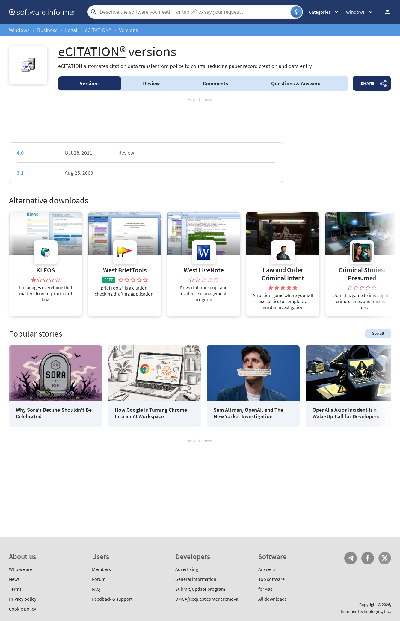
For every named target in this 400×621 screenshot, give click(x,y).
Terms (15, 589)
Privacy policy (22, 599)
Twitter (384, 558)
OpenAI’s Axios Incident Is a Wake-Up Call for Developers (346, 413)
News (14, 579)
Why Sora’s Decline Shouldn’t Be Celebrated (54, 413)
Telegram (350, 558)
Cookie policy (22, 609)
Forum (98, 579)
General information (195, 579)
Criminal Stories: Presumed (362, 274)
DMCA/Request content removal (207, 599)
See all (378, 333)
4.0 (20, 152)
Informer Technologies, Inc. (366, 611)
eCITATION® (98, 30)
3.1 (20, 172)
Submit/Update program (200, 589)
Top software (271, 579)
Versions (90, 83)
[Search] (194, 12)
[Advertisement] (200, 120)
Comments (215, 83)
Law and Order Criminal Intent (283, 274)
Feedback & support (112, 599)
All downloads (272, 599)
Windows (19, 30)
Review (151, 83)
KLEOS (45, 270)
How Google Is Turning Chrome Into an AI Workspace (151, 413)
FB (367, 558)
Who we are (20, 569)
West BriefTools (125, 270)
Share (367, 83)
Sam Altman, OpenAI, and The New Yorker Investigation (248, 413)
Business (47, 30)
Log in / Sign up (384, 12)
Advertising (186, 569)
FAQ (96, 589)
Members (101, 569)
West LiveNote (204, 270)
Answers (295, 83)
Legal (71, 30)
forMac (265, 589)
